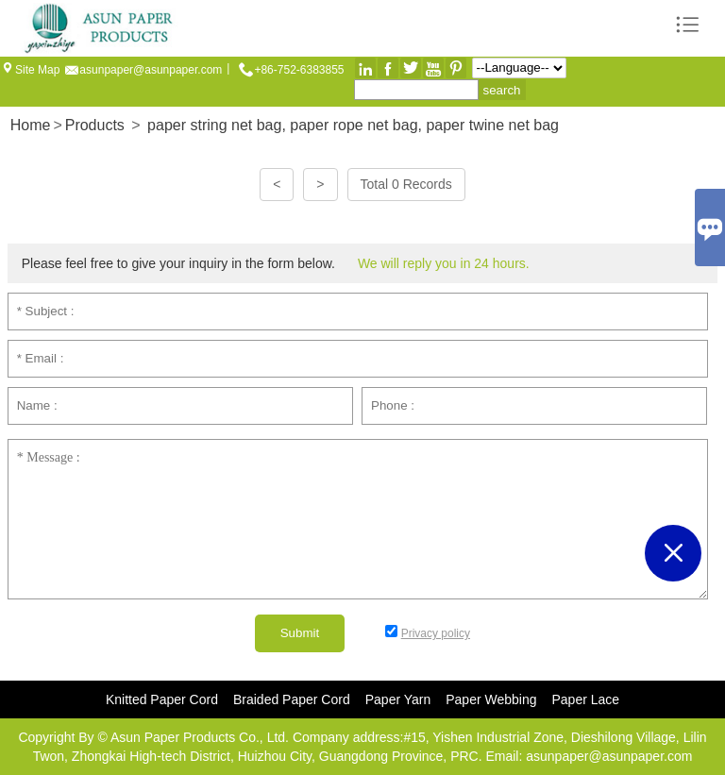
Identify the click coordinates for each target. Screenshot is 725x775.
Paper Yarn (398, 699)
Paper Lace (586, 699)
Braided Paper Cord (291, 699)
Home (30, 125)
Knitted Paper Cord (162, 699)
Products (95, 125)
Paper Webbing (491, 699)
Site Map (37, 69)
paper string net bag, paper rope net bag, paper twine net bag (353, 125)
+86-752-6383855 (299, 69)
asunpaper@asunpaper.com (150, 69)
